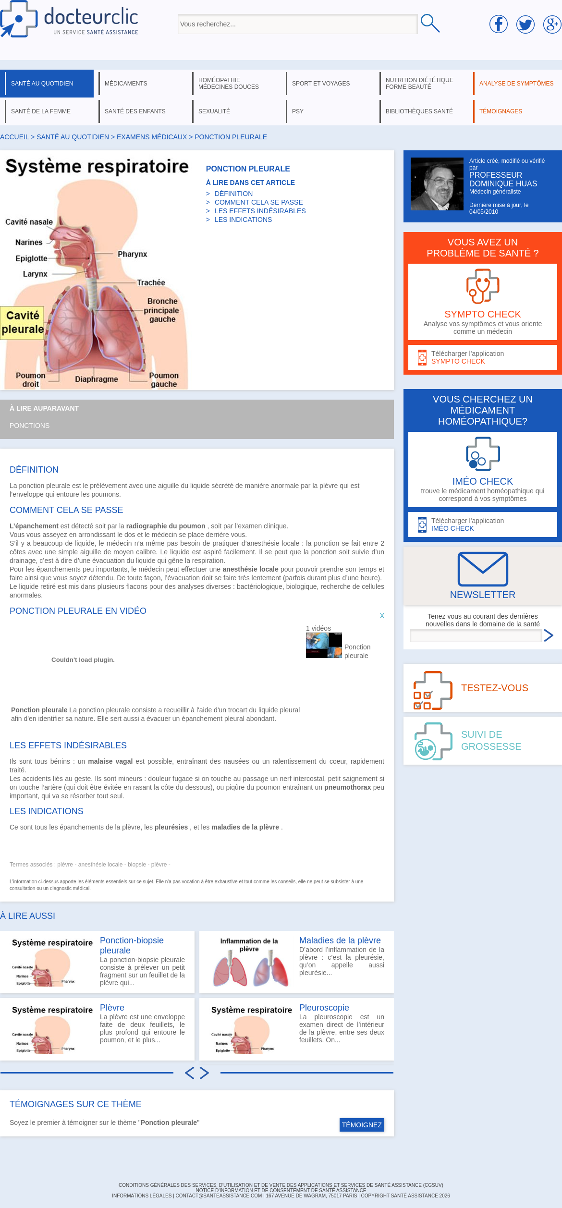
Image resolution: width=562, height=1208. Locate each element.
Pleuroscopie (324, 1008)
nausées (236, 761)
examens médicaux (152, 137)
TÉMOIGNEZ (362, 1125)
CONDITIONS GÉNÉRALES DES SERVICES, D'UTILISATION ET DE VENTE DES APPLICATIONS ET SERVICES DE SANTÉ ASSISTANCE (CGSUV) (281, 1185)
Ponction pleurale (357, 651)
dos (129, 534)
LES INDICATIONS (243, 219)
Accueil (14, 137)
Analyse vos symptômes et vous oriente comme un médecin (482, 301)
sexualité (214, 111)
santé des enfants (135, 111)
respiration (207, 560)
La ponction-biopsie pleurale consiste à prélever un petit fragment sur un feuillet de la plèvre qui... (97, 961)
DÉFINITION (234, 193)
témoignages (500, 111)
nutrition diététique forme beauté (419, 83)
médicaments (126, 83)
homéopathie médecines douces (228, 83)
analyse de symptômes (516, 83)
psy (298, 111)
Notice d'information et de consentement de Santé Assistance (280, 1190)
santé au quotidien (42, 83)
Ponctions (29, 425)
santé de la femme (41, 111)
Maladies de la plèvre (340, 940)
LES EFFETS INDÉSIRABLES (260, 211)
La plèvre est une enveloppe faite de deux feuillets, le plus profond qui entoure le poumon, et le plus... (97, 1028)
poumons (105, 494)
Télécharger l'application (482, 358)
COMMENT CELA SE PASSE (259, 202)
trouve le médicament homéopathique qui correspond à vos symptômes (482, 469)
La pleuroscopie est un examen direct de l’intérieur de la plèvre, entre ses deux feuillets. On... (296, 1028)
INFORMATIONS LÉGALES (141, 1195)
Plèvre (112, 1008)
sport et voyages (321, 83)
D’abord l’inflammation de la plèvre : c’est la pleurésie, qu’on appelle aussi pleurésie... (296, 961)
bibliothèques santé (419, 111)
